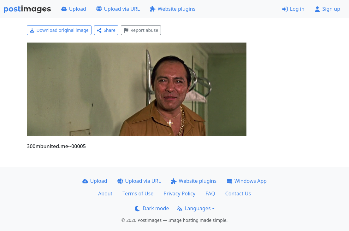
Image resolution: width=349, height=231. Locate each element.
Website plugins (172, 8)
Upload (73, 8)
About (105, 193)
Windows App (247, 180)
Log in (293, 8)
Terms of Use (137, 193)
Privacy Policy (179, 193)
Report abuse (141, 30)
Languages (193, 208)
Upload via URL (118, 8)
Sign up (327, 8)
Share (106, 30)
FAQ (210, 193)
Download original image (59, 30)
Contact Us (238, 193)
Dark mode (152, 208)
